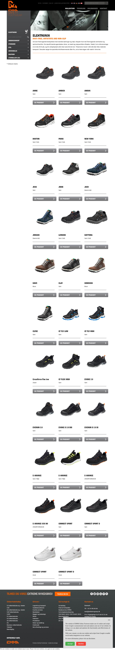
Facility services (38, 612)
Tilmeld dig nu (62, 596)
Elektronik (36, 627)
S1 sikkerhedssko (12, 618)
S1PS (8, 616)
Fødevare (35, 620)
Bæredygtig (10, 631)
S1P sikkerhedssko (13, 614)
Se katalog (62, 607)
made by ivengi (53, 645)
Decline (81, 644)
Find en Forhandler (64, 610)
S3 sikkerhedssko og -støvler (16, 607)
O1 (8, 625)
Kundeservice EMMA (65, 612)
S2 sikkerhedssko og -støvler (16, 612)
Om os (39, 3)
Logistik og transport (39, 607)
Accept (70, 644)
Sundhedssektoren (38, 610)
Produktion (36, 623)
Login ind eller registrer (62, 3)
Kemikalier (36, 614)
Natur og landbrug (38, 625)
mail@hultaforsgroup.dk (92, 613)
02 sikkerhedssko (12, 623)
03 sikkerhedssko (12, 620)
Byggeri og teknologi (39, 616)
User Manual (62, 620)
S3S (8, 610)
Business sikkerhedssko (14, 627)
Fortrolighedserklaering (66, 614)
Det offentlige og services (41, 629)
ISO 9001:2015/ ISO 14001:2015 (70, 616)
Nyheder (45, 3)
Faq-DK (51, 3)
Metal (34, 618)
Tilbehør (9, 629)
